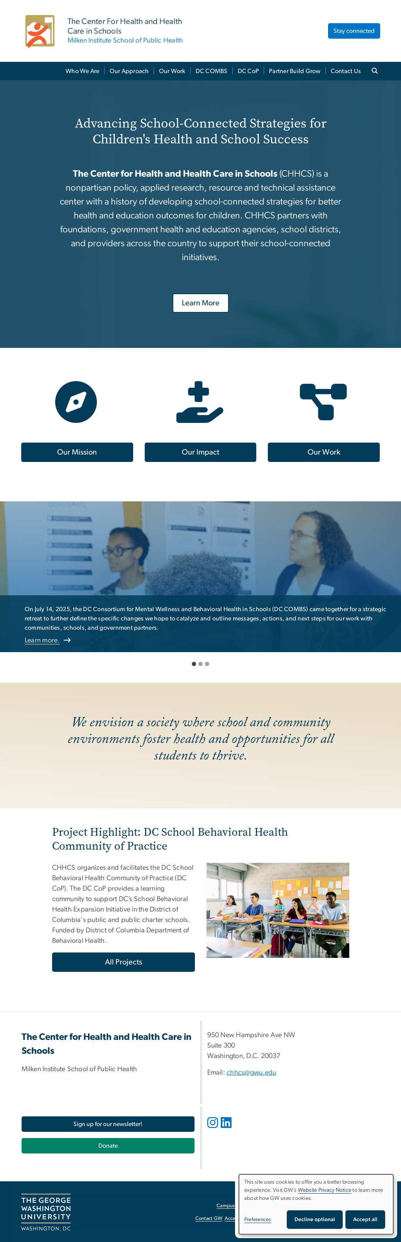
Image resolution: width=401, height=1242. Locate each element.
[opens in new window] (213, 1128)
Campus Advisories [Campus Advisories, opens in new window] (238, 1205)
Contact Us (346, 71)
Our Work (172, 71)
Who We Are (83, 71)
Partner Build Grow (295, 71)
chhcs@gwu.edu (251, 1072)
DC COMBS (212, 71)
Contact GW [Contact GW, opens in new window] (209, 1218)
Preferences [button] (257, 1219)
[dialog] (316, 1204)
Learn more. (42, 640)
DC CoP (248, 71)
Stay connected (354, 31)
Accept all (365, 1219)
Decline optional (314, 1219)
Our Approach (129, 71)
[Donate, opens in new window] (108, 1145)
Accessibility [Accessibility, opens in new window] (238, 1218)
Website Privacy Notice (325, 1190)
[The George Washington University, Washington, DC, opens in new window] (46, 1213)
